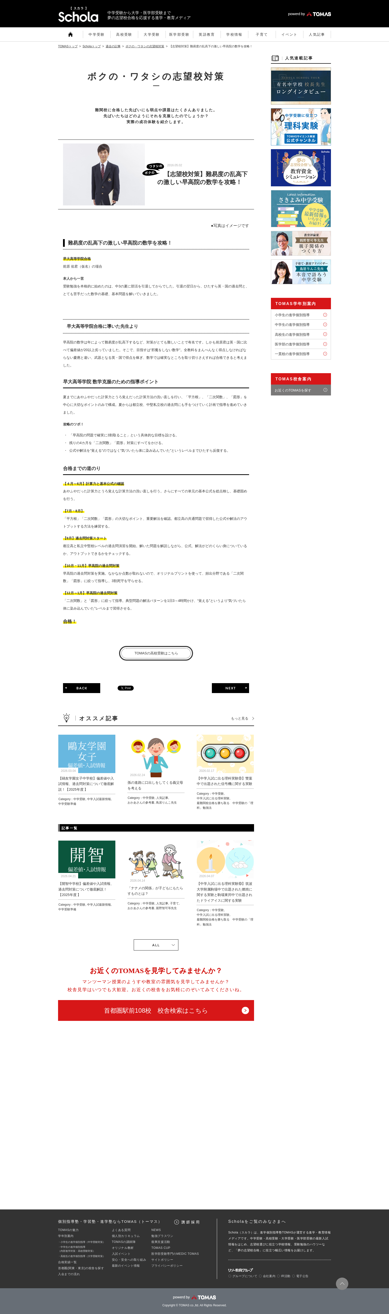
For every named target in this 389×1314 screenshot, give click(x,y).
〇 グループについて (242, 1276)
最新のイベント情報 (126, 1265)
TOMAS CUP (160, 1248)
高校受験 (124, 34)
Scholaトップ (92, 46)
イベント (289, 34)
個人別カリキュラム (126, 1236)
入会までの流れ (69, 1274)
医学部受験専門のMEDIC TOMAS (175, 1254)
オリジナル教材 (123, 1248)
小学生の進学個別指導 (292, 315)
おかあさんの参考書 (141, 802)
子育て (262, 34)
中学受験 (97, 34)
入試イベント (121, 1254)
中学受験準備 (67, 804)
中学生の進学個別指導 (292, 325)
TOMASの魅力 (68, 1230)
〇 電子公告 (300, 1276)
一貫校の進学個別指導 (292, 354)
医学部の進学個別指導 (292, 344)
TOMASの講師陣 (124, 1242)
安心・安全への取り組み (129, 1259)
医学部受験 (179, 34)
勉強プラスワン (162, 1236)
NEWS (156, 1230)
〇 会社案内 (267, 1276)
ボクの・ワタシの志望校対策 (145, 46)
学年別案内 (66, 1236)
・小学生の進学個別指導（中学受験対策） (81, 1242)
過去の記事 (113, 46)
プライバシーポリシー (167, 1265)
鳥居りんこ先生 (166, 802)
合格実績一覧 (67, 1262)
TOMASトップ (68, 46)
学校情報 (234, 34)
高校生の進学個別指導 (292, 334)
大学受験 (152, 34)
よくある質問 (121, 1230)
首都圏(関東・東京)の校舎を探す (81, 1268)
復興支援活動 (160, 1242)
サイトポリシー (162, 1259)
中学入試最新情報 (99, 799)
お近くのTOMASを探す (293, 390)
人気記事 (317, 34)
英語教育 (207, 34)
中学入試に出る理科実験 (213, 798)
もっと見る (239, 718)
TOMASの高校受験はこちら (156, 653)
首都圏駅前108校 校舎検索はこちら (156, 1010)
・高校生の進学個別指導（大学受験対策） (81, 1256)
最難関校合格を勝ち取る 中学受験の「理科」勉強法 (225, 805)
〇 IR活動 (284, 1276)
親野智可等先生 (166, 908)
